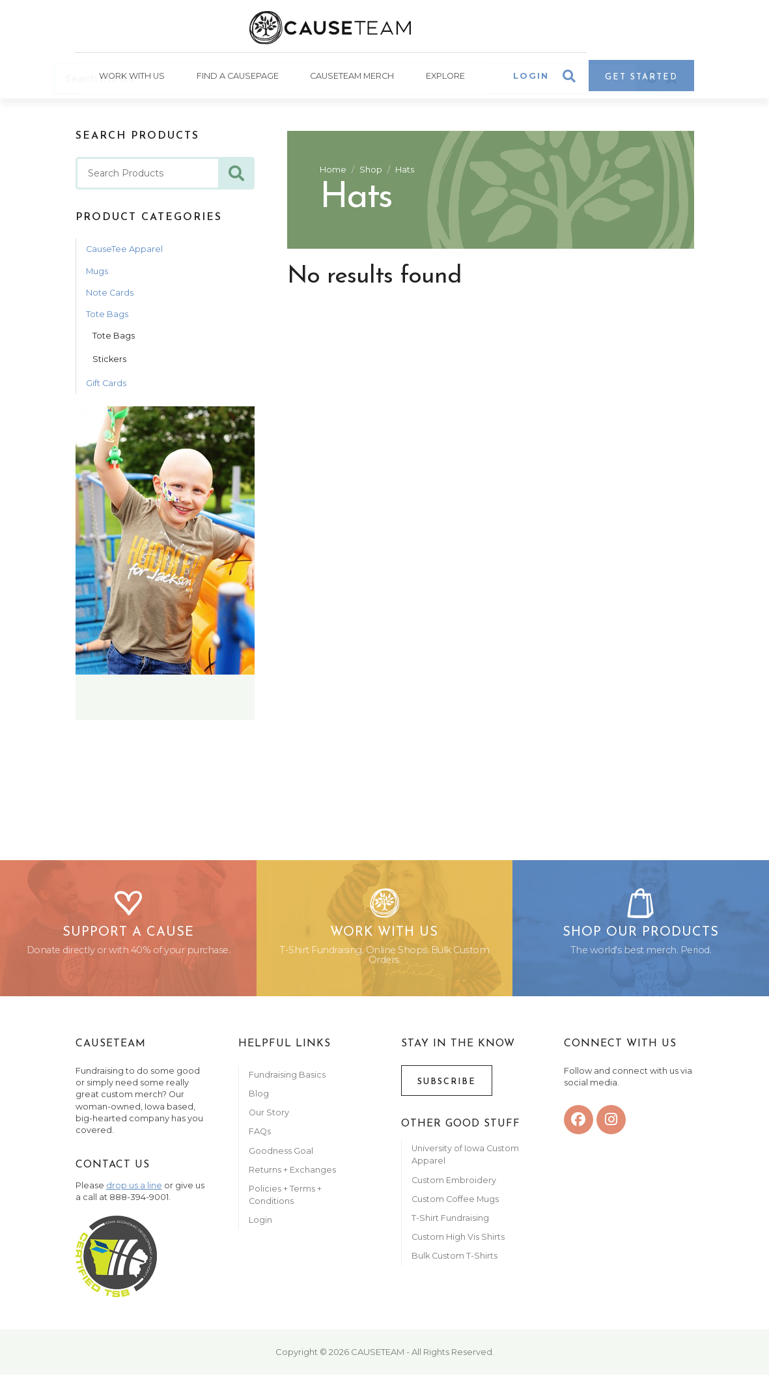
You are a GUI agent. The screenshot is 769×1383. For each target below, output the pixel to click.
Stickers (109, 361)
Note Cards (109, 295)
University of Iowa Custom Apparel (465, 1163)
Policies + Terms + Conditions (285, 1203)
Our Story (269, 1121)
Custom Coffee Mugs (455, 1207)
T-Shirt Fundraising (450, 1226)
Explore (446, 78)
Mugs (97, 273)
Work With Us (131, 78)
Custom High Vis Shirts (459, 1246)
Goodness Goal (281, 1159)
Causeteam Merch (353, 78)
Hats (404, 171)
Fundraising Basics (287, 1083)
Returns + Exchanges (292, 1178)
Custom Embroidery (454, 1189)
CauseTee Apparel (124, 251)
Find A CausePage (237, 78)
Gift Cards (106, 384)
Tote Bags (107, 316)
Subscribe (446, 1090)
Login (531, 78)
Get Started (641, 80)
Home (333, 171)
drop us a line (134, 1194)
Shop (370, 171)
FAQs (260, 1140)
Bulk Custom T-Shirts (454, 1265)
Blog (259, 1102)
